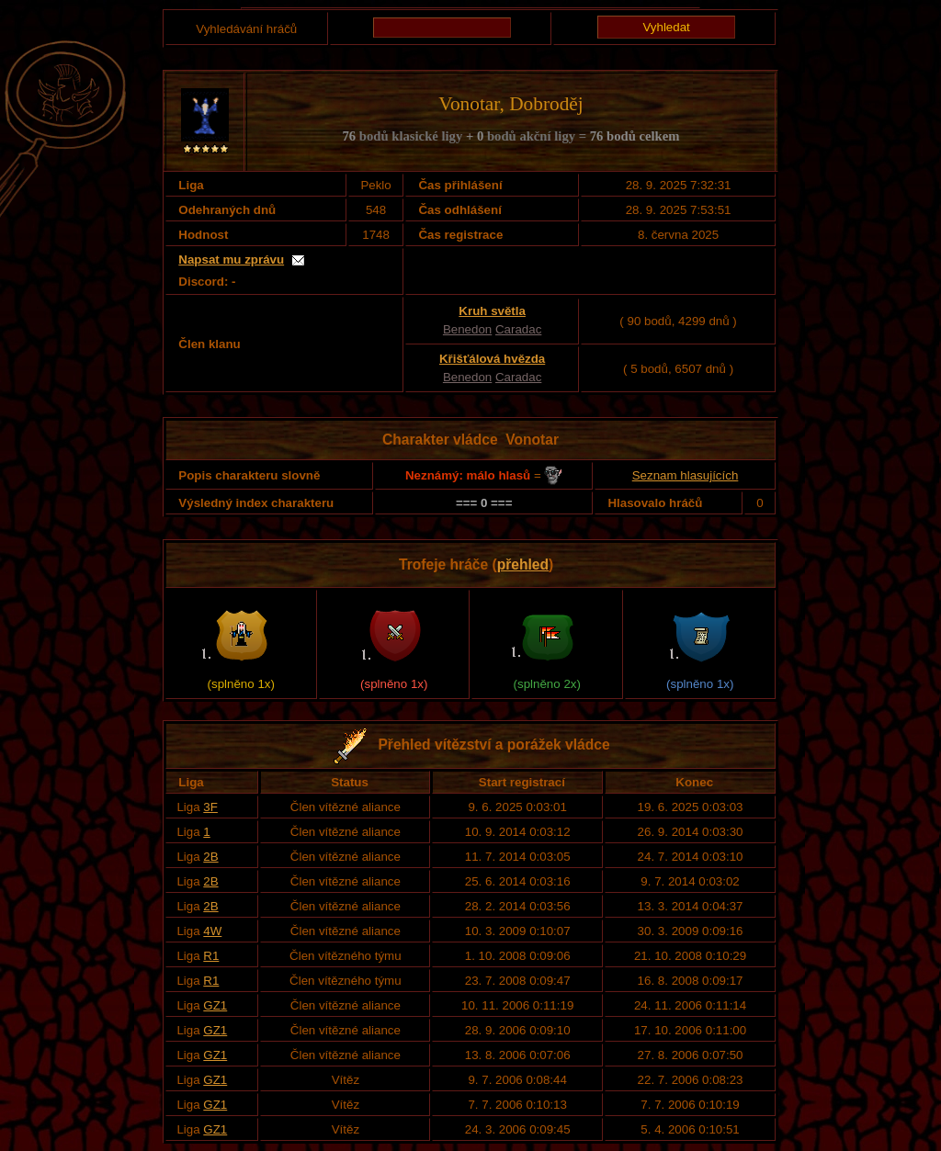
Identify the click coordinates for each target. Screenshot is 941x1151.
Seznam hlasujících (685, 475)
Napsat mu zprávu (231, 259)
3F (210, 807)
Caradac (518, 329)
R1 (211, 956)
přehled (523, 564)
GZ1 (215, 1005)
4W (212, 931)
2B (210, 856)
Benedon (467, 329)
